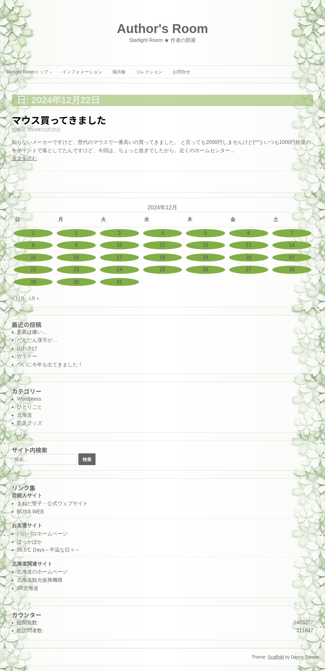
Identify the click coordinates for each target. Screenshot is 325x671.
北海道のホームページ (42, 571)
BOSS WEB (30, 511)
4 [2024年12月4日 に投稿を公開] (162, 233)
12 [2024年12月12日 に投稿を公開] (206, 245)
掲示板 (119, 71)
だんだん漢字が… (37, 340)
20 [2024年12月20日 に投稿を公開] (248, 257)
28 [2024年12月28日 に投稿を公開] (292, 269)
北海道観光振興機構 (40, 580)
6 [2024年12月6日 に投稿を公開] (248, 233)
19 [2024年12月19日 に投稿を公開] (206, 257)
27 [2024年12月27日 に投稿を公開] (248, 269)
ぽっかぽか (29, 542)
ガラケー (27, 356)
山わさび (27, 348)
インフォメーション (82, 71)
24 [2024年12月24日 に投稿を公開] (119, 269)
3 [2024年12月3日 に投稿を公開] (119, 233)
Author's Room (162, 29)
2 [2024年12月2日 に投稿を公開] (76, 233)
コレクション (149, 71)
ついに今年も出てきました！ (50, 364)
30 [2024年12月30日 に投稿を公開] (76, 282)
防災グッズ (29, 423)
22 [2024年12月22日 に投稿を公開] (33, 269)
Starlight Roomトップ (26, 71)
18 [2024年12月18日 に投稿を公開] (162, 257)
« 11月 (18, 298)
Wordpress (29, 399)
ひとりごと (29, 407)
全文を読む (24, 158)
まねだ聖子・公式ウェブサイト (52, 503)
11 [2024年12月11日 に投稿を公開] (162, 245)
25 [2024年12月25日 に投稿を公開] (162, 269)
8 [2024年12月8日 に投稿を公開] (33, 245)
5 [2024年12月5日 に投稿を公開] (205, 233)
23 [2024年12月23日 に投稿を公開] (76, 269)
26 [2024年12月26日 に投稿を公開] (206, 269)
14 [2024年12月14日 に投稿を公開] (292, 245)
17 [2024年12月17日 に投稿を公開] (119, 257)
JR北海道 (27, 588)
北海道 (24, 415)
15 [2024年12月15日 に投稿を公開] (33, 257)
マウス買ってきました (59, 120)
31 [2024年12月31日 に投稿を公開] (119, 282)
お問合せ (181, 71)
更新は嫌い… (32, 332)
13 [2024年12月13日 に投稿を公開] (248, 245)
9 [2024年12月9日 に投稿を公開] (76, 245)
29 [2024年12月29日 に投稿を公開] (33, 282)
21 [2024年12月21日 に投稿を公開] (292, 257)
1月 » (34, 298)
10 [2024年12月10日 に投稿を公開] (119, 245)
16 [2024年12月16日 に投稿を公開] (76, 257)
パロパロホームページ (42, 533)
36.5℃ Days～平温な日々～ (48, 549)
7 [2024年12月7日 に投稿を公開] (291, 233)
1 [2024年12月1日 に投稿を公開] (33, 233)
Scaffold (276, 657)
